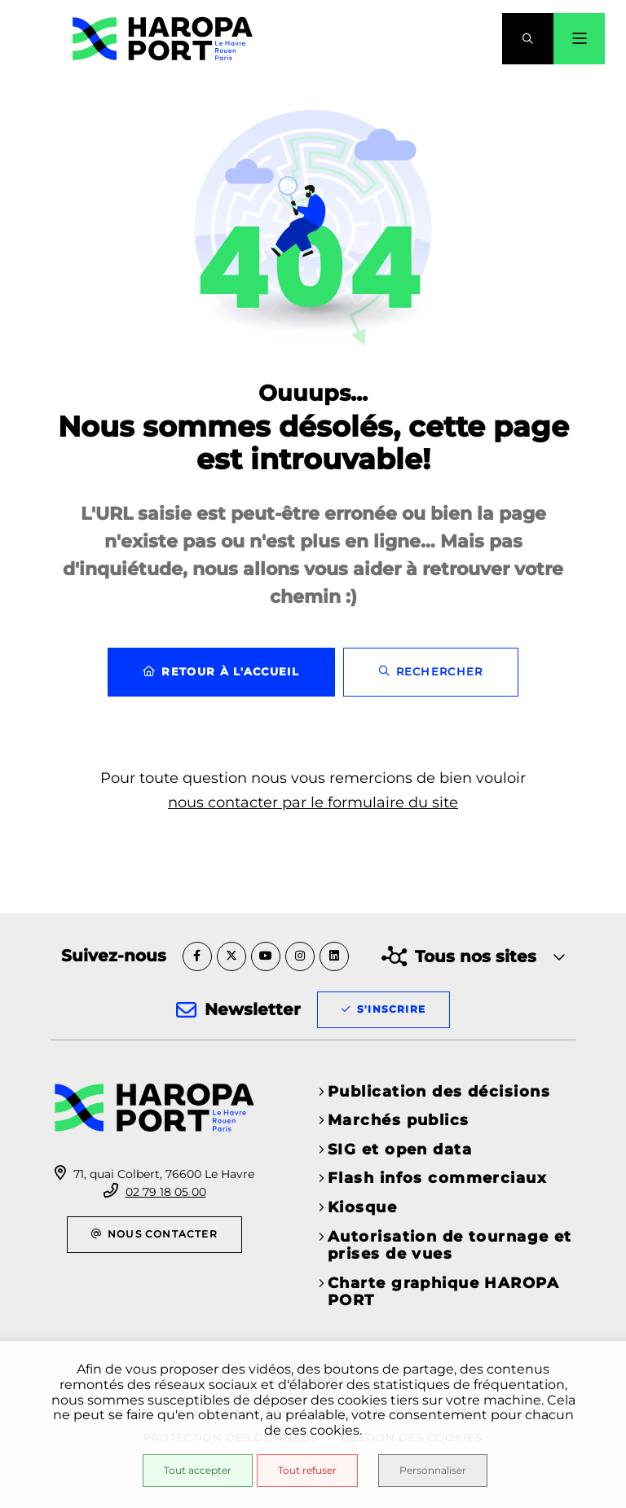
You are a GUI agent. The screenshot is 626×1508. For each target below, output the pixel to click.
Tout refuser (307, 1470)
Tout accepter (197, 1470)
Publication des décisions (439, 1092)
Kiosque (362, 1207)
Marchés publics (399, 1120)
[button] (527, 38)
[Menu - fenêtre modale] (579, 38)
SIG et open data (400, 1149)
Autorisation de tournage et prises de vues (450, 1246)
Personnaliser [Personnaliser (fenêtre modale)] (432, 1470)
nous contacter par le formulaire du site (313, 802)
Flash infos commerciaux (437, 1178)
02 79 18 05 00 (166, 1192)
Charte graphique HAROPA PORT (443, 1292)
